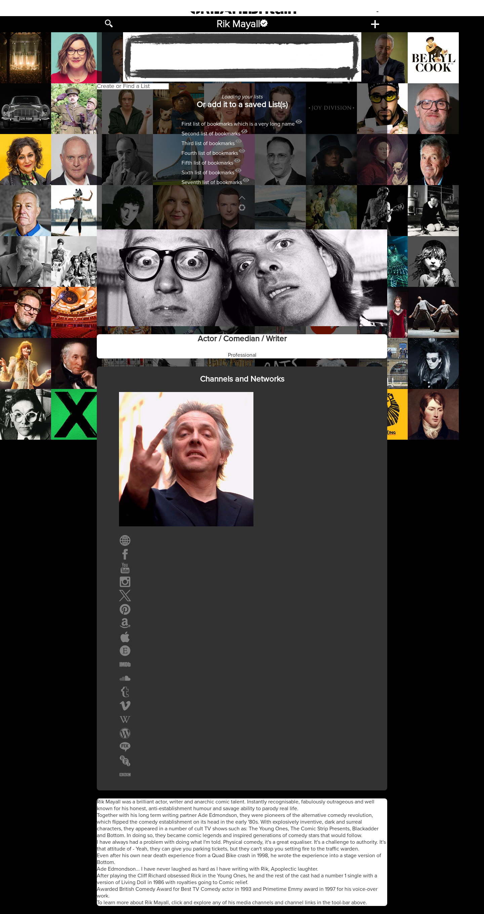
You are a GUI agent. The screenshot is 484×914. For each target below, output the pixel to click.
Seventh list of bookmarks (212, 182)
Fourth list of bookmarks (210, 153)
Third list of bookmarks (208, 143)
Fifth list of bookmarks (207, 163)
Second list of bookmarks (211, 133)
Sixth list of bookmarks (208, 172)
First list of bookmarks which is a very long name (238, 124)
